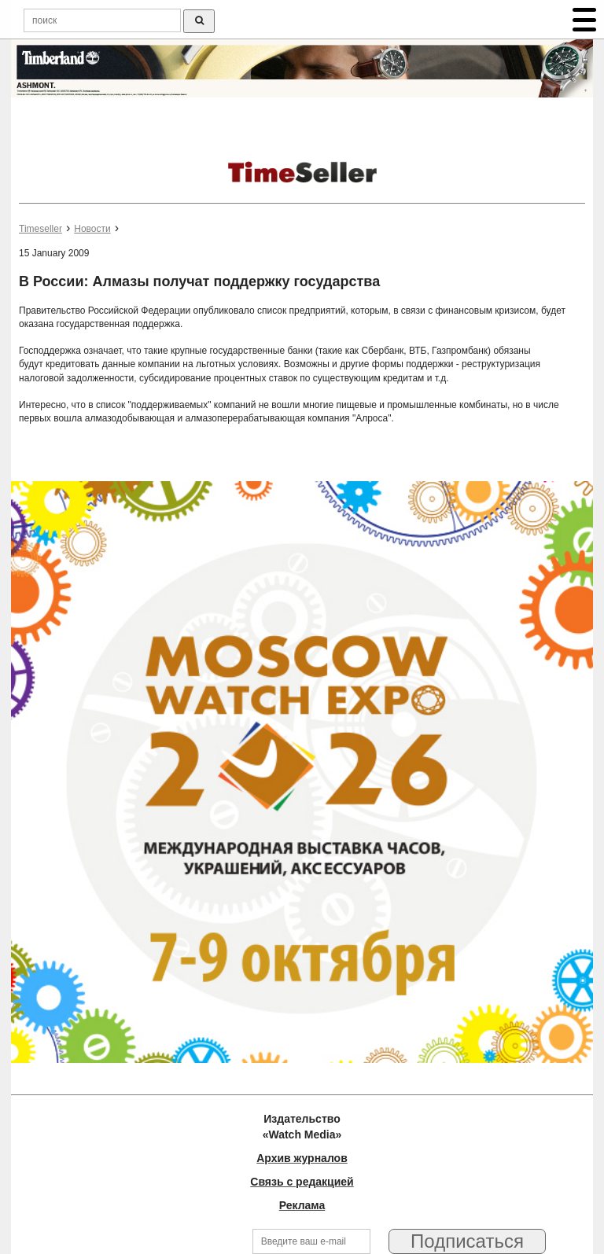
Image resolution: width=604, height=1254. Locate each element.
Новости (92, 228)
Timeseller (40, 228)
